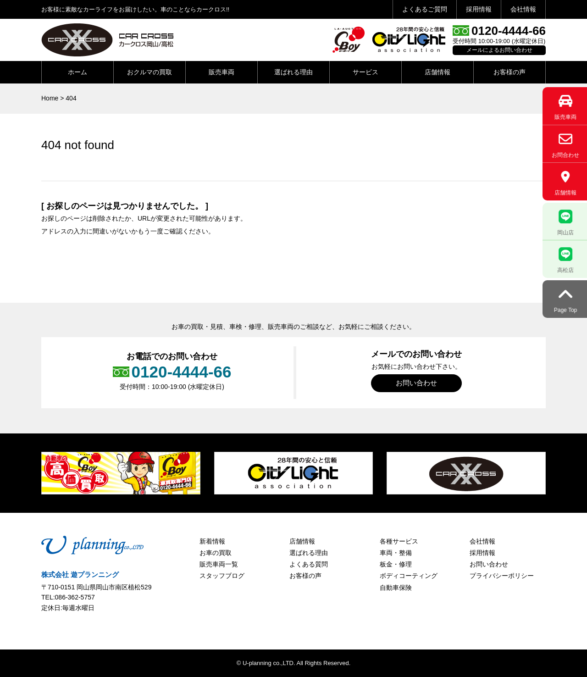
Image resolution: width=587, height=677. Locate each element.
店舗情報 (437, 72)
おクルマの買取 (149, 72)
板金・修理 (396, 564)
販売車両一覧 (218, 564)
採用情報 (479, 9)
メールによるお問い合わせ (499, 50)
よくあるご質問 (424, 9)
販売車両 (221, 72)
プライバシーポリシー (502, 575)
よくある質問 (308, 564)
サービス (365, 72)
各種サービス (399, 541)
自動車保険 (396, 587)
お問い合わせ (416, 383)
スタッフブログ (221, 575)
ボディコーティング (408, 575)
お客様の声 (509, 72)
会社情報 (523, 9)
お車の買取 (215, 552)
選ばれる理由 (293, 72)
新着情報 (212, 541)
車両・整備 (396, 552)
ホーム (77, 72)
